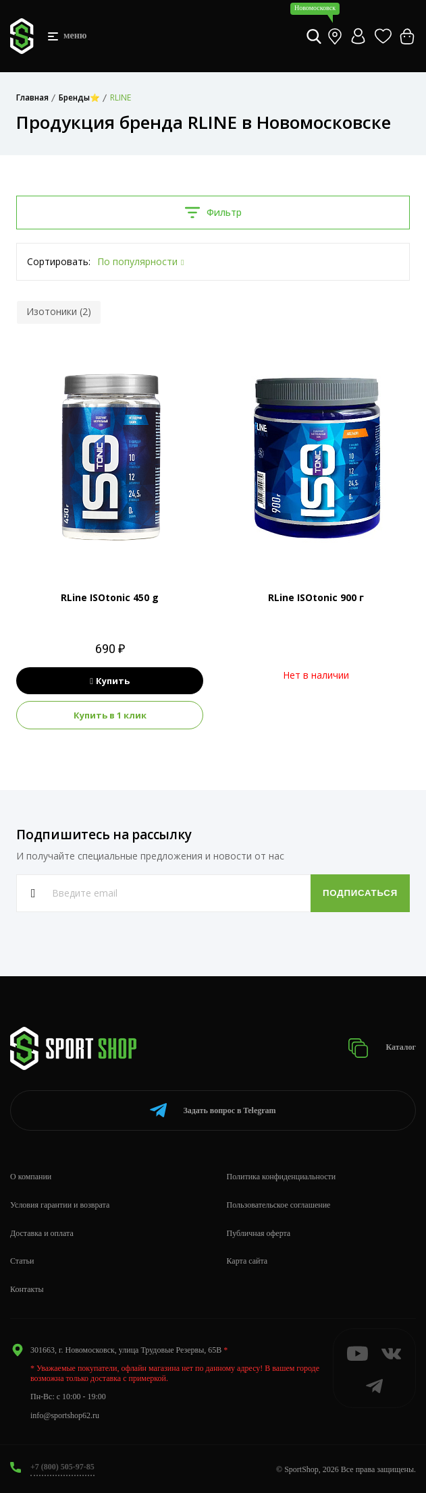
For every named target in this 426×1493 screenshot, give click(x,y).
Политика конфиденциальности (281, 1176)
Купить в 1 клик (110, 715)
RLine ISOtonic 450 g (110, 597)
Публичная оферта (259, 1233)
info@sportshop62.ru (64, 1415)
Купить (110, 681)
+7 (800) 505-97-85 (62, 1466)
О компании (30, 1176)
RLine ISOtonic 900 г (316, 597)
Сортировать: (58, 261)
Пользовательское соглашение (279, 1205)
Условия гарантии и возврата (59, 1205)
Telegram (212, 1110)
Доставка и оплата (42, 1233)
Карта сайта (247, 1261)
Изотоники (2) (58, 311)
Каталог (382, 1048)
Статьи (22, 1261)
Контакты (27, 1289)
